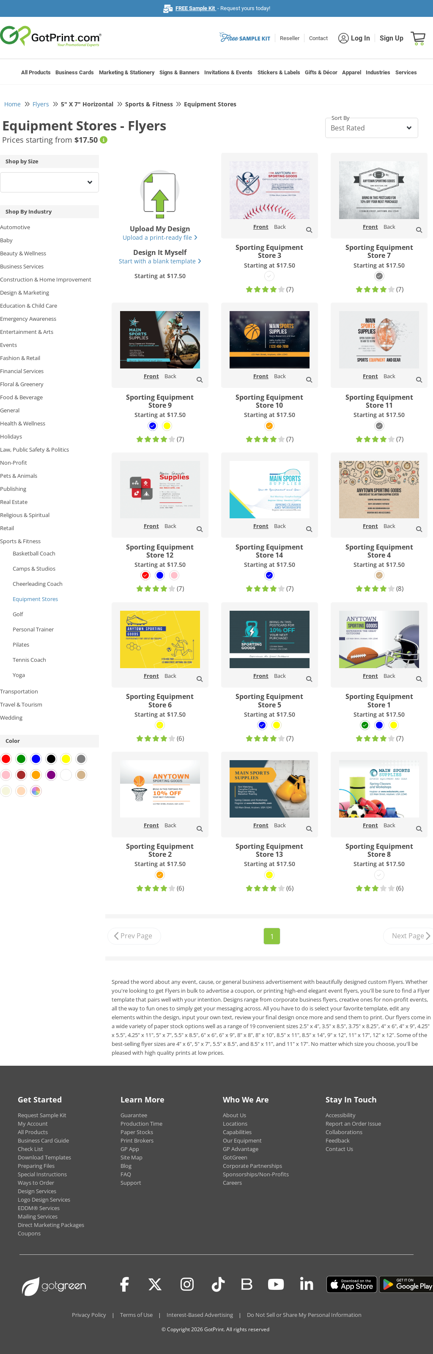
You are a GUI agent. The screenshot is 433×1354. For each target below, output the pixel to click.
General (9, 410)
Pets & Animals (18, 475)
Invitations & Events (228, 72)
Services (406, 72)
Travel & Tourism (21, 704)
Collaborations (344, 1132)
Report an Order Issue (353, 1123)
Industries (378, 72)
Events (8, 345)
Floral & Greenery (22, 384)
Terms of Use (136, 1315)
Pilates (21, 644)
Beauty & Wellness (23, 253)
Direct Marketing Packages (51, 1225)
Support (131, 1182)
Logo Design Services (44, 1199)
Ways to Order (36, 1182)
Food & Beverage (21, 397)
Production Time (141, 1123)
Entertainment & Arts (26, 332)
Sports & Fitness (20, 541)
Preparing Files (36, 1166)
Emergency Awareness (28, 318)
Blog (126, 1166)
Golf (18, 614)
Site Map (132, 1157)
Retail (7, 528)
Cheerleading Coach (38, 584)
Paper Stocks (137, 1132)
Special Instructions (42, 1174)
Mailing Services (38, 1216)
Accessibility (341, 1115)
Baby (6, 240)
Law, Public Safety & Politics (34, 449)
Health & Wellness (22, 423)
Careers (232, 1182)
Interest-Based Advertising (200, 1315)
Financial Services (22, 371)
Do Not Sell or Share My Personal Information (304, 1315)
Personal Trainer (33, 629)
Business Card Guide (43, 1140)
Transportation (19, 691)
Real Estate (13, 502)
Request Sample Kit (42, 1115)
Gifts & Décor (321, 72)
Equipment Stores (35, 599)
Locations (235, 1123)
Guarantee (134, 1115)
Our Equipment (242, 1140)
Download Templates (44, 1157)
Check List (30, 1149)
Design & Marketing (24, 292)
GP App (130, 1149)
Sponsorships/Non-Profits (256, 1174)
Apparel (351, 72)
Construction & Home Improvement (45, 279)
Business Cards (74, 72)
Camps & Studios (34, 568)
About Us (234, 1115)
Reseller (289, 38)
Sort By (341, 117)
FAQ (126, 1174)
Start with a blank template (160, 261)
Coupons (29, 1233)
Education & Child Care (28, 305)
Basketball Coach (34, 553)
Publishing (13, 489)
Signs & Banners (179, 72)
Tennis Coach (29, 659)
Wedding (11, 717)
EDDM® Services (39, 1208)
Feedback (338, 1140)
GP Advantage (240, 1149)
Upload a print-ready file (160, 237)
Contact (318, 38)
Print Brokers (137, 1140)
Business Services (22, 266)
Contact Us (339, 1149)
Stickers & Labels (279, 72)
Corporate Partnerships (252, 1166)
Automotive (15, 227)
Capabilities (237, 1132)
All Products (36, 72)
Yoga (19, 675)
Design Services (37, 1191)
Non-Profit (13, 462)
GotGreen (235, 1157)
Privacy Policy (89, 1315)
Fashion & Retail (20, 358)
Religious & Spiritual (24, 515)
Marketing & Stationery (127, 72)
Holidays (11, 436)
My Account (33, 1123)
